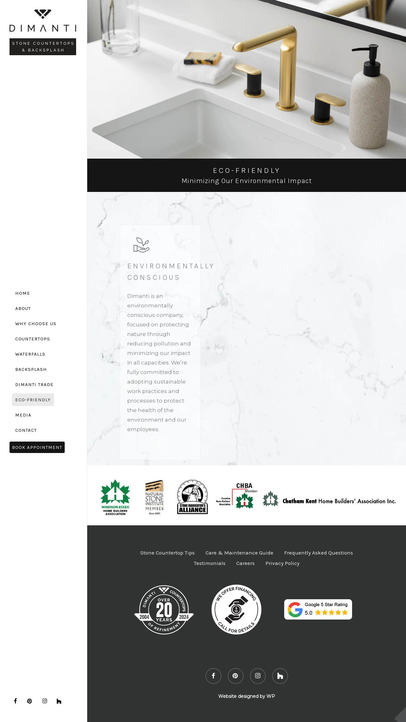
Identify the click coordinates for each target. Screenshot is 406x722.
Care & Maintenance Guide (239, 552)
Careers (245, 563)
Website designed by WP (246, 696)
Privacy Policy (282, 563)
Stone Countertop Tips (167, 552)
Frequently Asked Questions (318, 552)
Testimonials (210, 563)
